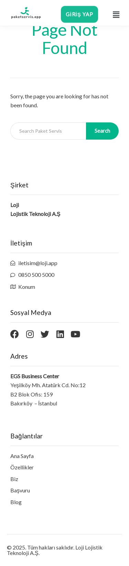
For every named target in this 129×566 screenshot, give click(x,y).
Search (102, 131)
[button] (116, 14)
